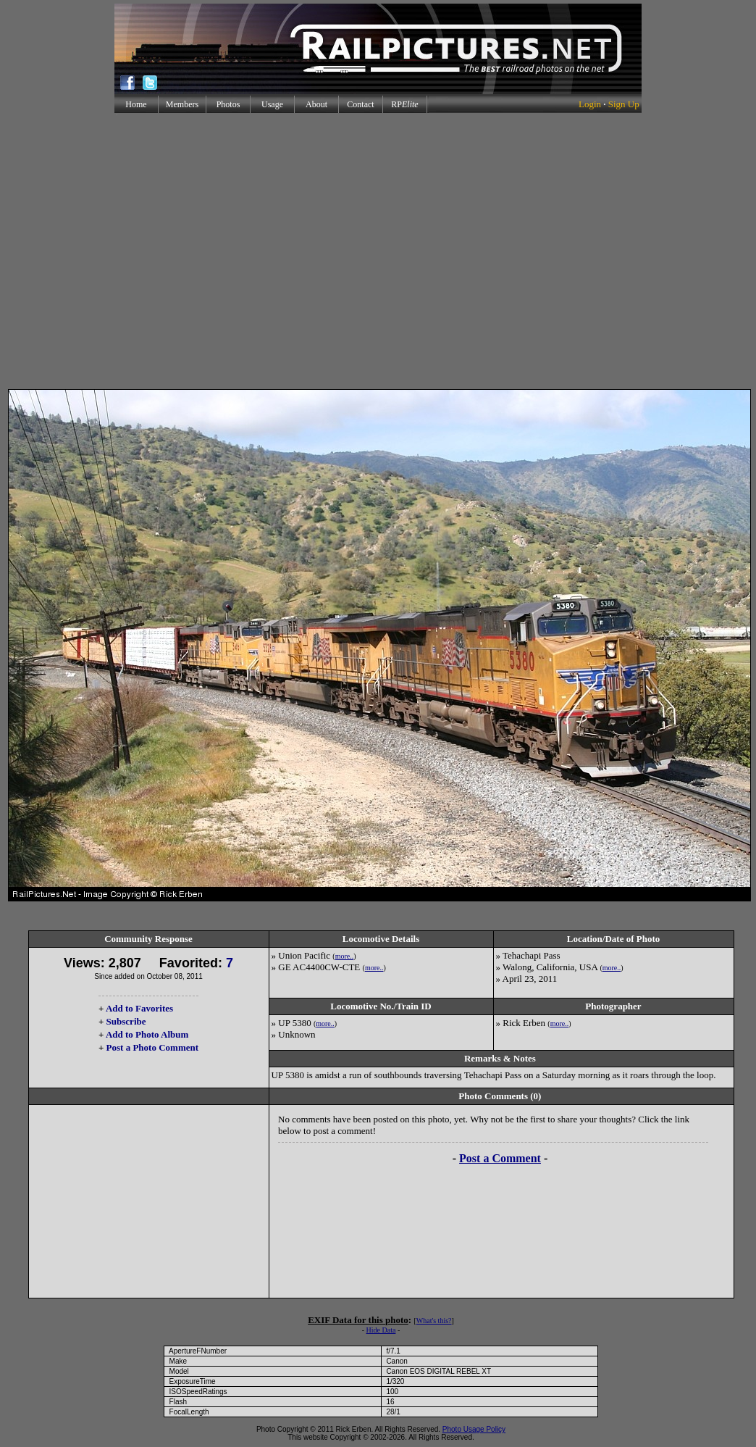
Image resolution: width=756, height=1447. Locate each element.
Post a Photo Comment (152, 1047)
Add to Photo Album (147, 1034)
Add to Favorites (139, 1008)
